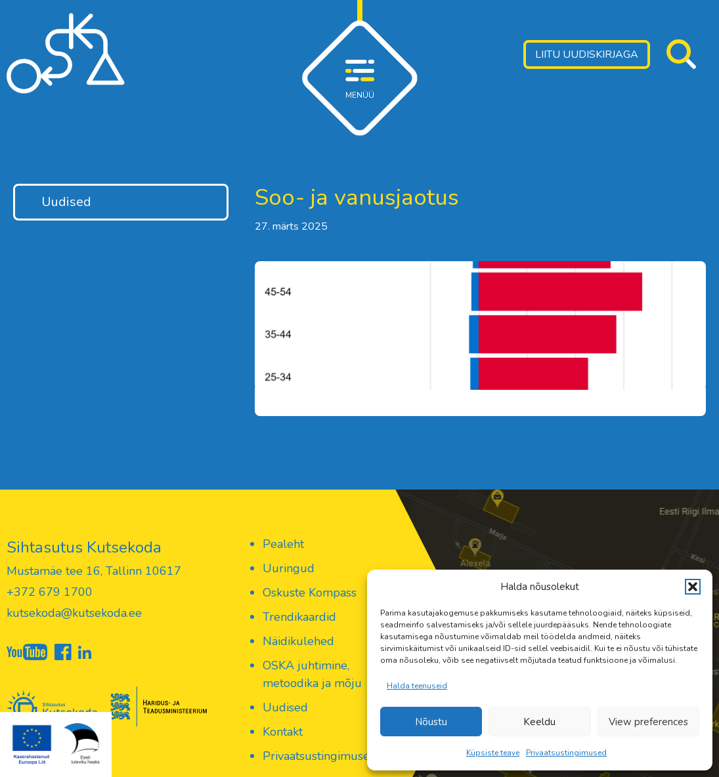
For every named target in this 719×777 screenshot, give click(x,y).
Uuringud (289, 568)
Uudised (66, 202)
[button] (692, 586)
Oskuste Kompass (310, 592)
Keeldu (539, 721)
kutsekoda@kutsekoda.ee (74, 613)
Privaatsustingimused (566, 752)
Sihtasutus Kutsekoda (84, 547)
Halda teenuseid (417, 686)
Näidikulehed (298, 641)
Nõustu (431, 721)
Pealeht (283, 544)
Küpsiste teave (492, 752)
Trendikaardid (299, 617)
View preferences (648, 721)
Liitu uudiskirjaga (586, 54)
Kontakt (283, 732)
